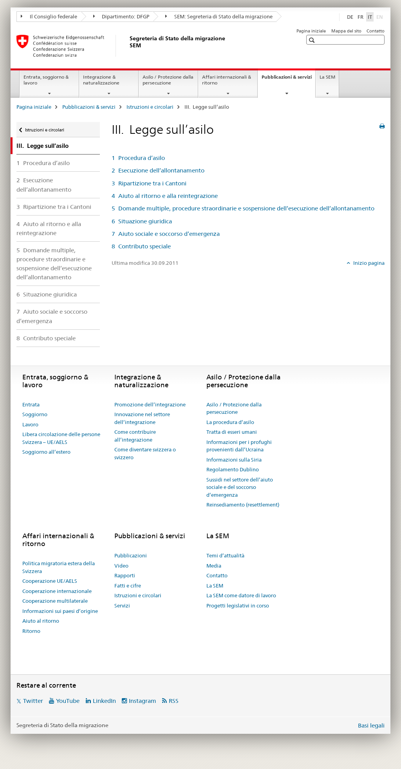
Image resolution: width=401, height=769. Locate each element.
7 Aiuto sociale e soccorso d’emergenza (51, 316)
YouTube (67, 700)
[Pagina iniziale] (128, 46)
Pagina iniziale (311, 31)
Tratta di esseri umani (231, 432)
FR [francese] (360, 17)
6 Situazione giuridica (46, 294)
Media (213, 565)
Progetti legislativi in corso (237, 605)
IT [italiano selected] (370, 17)
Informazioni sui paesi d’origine (60, 611)
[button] (312, 40)
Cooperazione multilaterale (55, 601)
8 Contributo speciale (46, 338)
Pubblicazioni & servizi (288, 79)
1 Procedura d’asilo (43, 163)
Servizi (122, 605)
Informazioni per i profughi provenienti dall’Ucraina (239, 446)
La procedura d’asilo (230, 422)
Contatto (376, 31)
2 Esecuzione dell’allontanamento (43, 184)
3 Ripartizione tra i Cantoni (53, 206)
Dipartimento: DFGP (121, 16)
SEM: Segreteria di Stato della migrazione (219, 16)
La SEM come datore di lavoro (241, 595)
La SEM (327, 77)
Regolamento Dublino (232, 469)
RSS (174, 700)
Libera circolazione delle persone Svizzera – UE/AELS (61, 438)
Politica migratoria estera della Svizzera (58, 567)
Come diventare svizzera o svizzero (145, 453)
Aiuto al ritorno (40, 621)
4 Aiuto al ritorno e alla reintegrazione (48, 228)
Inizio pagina (368, 263)
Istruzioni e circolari (149, 107)
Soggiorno (34, 414)
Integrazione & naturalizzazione (101, 80)
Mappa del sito (346, 31)
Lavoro (30, 424)
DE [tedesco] (350, 17)
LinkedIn (104, 700)
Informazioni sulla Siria (234, 459)
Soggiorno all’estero (46, 452)
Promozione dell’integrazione (150, 404)
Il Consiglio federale (49, 16)
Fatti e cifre (127, 585)
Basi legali (371, 725)
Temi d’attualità (225, 555)
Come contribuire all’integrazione (135, 436)
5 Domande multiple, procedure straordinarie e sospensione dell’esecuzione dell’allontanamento (54, 263)
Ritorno (31, 631)
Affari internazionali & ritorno (226, 80)
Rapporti (124, 575)
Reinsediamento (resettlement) (242, 504)
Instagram (142, 700)
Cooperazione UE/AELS (49, 581)
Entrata (31, 404)
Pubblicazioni (130, 555)
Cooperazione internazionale (57, 591)
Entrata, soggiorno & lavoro (46, 80)
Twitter (33, 700)
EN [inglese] (380, 16)
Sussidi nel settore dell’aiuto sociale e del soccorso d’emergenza (239, 487)
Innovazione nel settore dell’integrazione (142, 418)
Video (121, 565)
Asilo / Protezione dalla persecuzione (168, 80)
